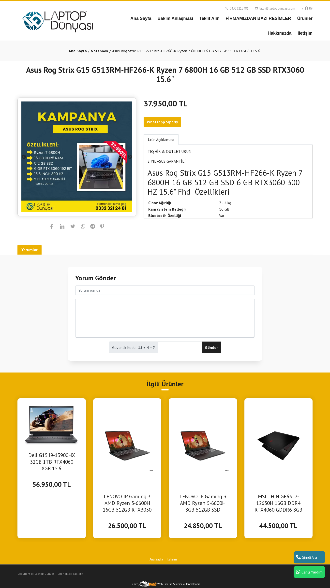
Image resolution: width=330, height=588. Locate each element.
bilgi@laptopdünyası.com (274, 8)
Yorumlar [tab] (29, 249)
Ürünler (305, 18)
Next (129, 157)
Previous (23, 157)
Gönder (211, 347)
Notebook (99, 50)
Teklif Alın (209, 18)
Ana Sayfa (140, 18)
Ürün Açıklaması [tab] (161, 139)
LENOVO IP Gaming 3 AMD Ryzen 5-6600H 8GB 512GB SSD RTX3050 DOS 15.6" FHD (203, 503)
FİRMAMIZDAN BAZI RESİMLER (258, 18)
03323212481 (237, 8)
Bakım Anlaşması (175, 18)
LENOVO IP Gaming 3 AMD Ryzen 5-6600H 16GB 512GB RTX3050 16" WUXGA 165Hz (127, 503)
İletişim (305, 33)
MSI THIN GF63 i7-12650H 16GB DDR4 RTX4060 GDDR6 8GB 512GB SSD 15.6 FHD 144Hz (278, 503)
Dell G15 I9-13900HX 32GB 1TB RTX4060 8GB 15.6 (51, 462)
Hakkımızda (280, 33)
